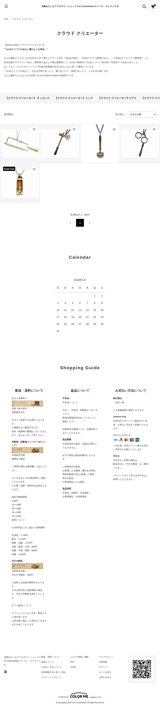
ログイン (103, 667)
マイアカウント (106, 657)
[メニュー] (6, 6)
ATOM (73, 667)
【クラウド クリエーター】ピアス (117, 98)
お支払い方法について (51, 667)
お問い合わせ (105, 677)
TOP (6, 19)
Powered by (80, 695)
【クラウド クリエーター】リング (74, 98)
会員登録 (103, 662)
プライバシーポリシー (51, 677)
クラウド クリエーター (22, 19)
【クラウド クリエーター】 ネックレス (27, 98)
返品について (47, 662)
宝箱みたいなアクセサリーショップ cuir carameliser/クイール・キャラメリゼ (79, 6)
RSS (72, 662)
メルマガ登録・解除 (79, 657)
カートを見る (105, 672)
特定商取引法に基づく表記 (53, 672)
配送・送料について (50, 657)
